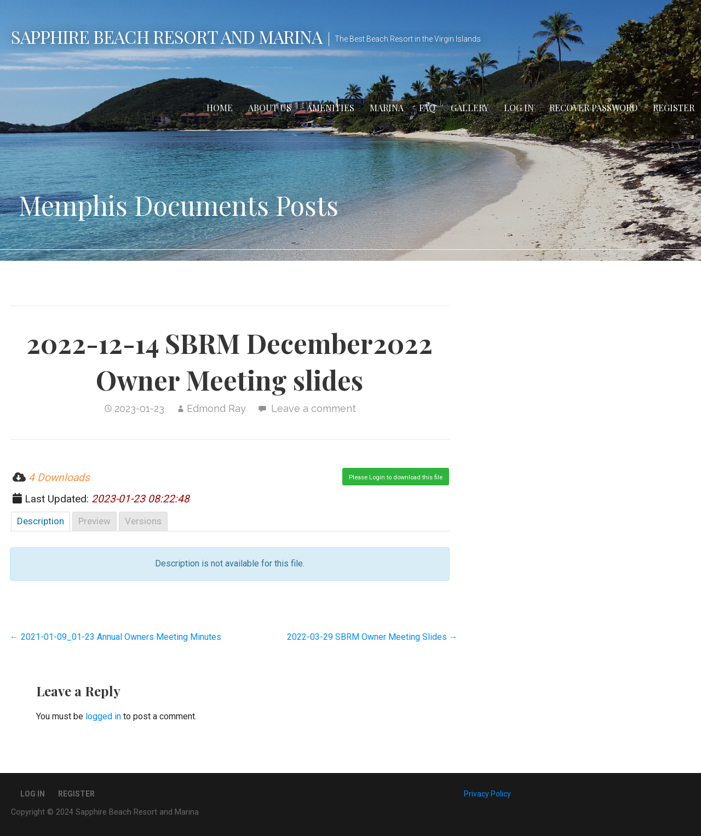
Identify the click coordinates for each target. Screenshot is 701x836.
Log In (519, 107)
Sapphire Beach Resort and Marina (166, 36)
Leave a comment (313, 408)
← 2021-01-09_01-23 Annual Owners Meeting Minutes (115, 637)
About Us (269, 107)
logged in (103, 716)
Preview (94, 521)
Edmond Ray (216, 408)
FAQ (427, 107)
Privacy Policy (487, 793)
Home (219, 107)
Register (673, 107)
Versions (143, 521)
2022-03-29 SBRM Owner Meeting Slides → (372, 637)
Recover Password (593, 107)
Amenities (330, 107)
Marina (387, 107)
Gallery (470, 107)
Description (40, 521)
